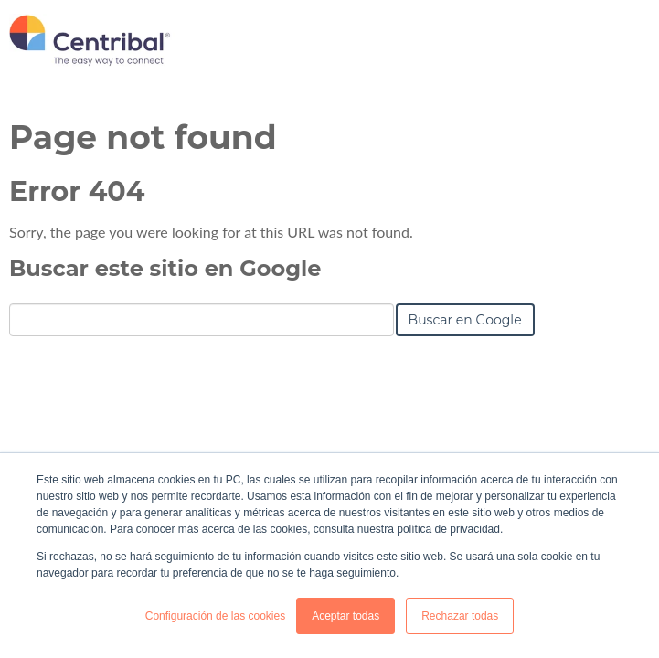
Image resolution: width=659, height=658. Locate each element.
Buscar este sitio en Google (165, 268)
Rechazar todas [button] (459, 616)
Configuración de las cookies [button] (215, 616)
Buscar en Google (465, 320)
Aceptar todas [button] (345, 616)
